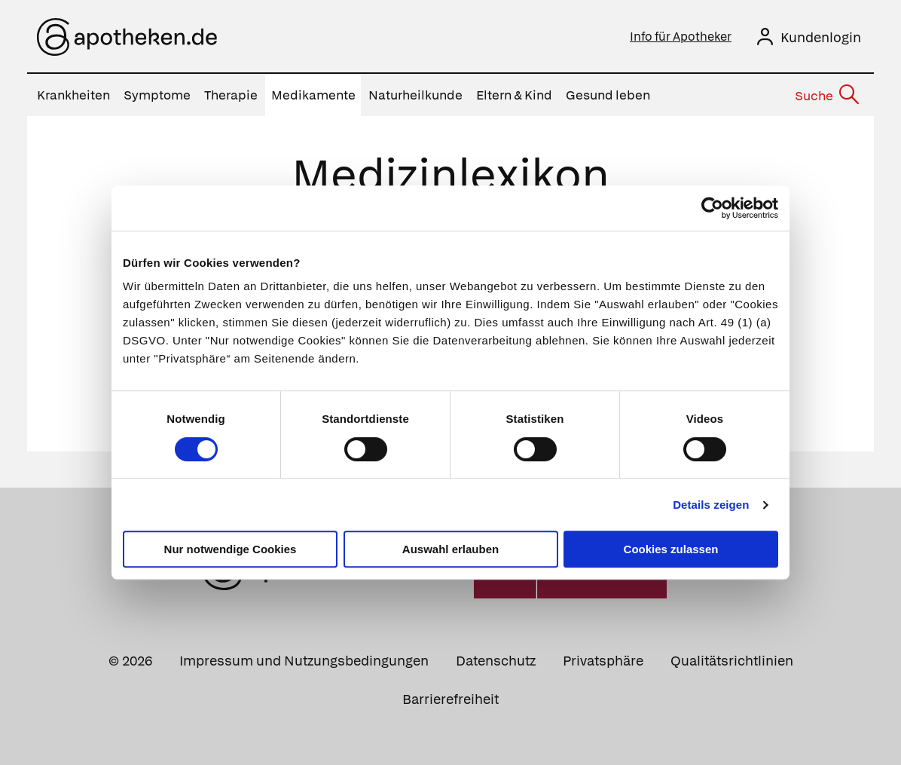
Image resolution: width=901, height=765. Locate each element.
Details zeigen (711, 504)
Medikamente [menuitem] (313, 95)
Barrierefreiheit (450, 699)
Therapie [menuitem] (231, 95)
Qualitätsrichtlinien (731, 660)
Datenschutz (496, 660)
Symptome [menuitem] (157, 95)
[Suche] (826, 95)
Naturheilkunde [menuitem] (415, 95)
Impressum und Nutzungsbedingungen (304, 660)
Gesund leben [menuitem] (608, 95)
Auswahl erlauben (450, 549)
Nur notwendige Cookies (230, 549)
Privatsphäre (603, 660)
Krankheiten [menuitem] (73, 95)
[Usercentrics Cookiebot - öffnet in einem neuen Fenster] (712, 208)
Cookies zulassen (671, 549)
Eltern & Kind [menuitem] (514, 95)
